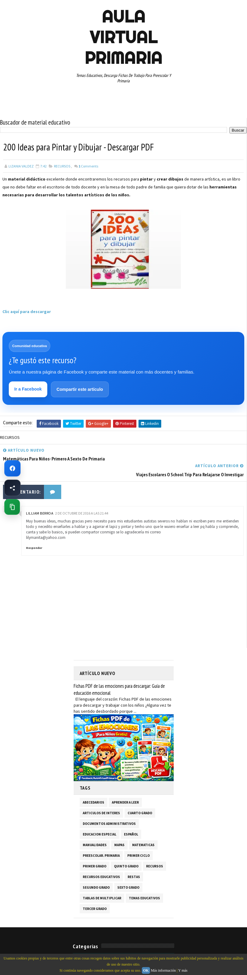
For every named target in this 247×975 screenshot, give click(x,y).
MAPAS (119, 829)
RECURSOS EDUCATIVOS (101, 861)
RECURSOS (62, 166)
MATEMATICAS (143, 829)
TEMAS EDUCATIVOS (144, 882)
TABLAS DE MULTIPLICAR (102, 882)
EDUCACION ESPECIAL (99, 819)
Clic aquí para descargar (26, 311)
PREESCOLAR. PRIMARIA (101, 840)
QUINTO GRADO (126, 851)
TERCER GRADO (95, 893)
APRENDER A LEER (125, 787)
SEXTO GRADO (128, 872)
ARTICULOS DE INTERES (101, 797)
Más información (163, 970)
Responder (34, 533)
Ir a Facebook (28, 389)
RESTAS (134, 861)
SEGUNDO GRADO (96, 872)
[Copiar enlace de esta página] (12, 507)
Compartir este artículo (80, 389)
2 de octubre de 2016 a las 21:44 (81, 497)
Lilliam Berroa (39, 497)
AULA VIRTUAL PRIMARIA (123, 37)
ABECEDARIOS (93, 787)
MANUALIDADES (95, 829)
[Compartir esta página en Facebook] (12, 488)
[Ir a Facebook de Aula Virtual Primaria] (12, 468)
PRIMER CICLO (138, 840)
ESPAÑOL (131, 819)
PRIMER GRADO (94, 851)
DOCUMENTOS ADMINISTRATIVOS (109, 808)
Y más (183, 970)
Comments (88, 166)
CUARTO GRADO (140, 797)
